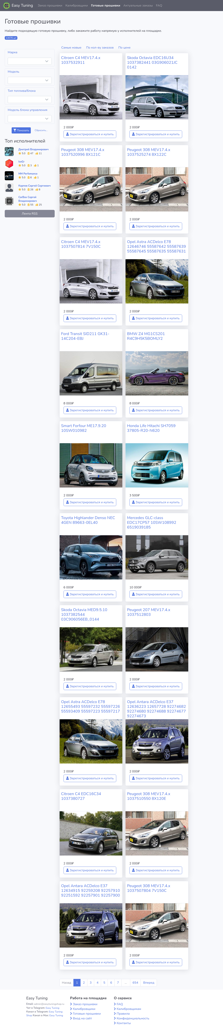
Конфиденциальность (133, 1018)
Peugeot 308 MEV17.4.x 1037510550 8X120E (148, 796)
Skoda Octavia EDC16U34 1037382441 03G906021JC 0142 (152, 62)
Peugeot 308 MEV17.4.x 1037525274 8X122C (148, 152)
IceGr (21, 161)
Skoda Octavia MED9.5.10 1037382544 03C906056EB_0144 (84, 614)
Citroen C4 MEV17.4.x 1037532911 (80, 60)
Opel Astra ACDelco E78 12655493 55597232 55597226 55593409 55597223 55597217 (90, 706)
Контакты (124, 1023)
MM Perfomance (27, 174)
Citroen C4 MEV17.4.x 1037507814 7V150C (81, 244)
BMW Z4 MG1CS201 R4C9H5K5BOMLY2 (146, 336)
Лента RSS (29, 213)
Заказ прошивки (50, 5)
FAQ (159, 5)
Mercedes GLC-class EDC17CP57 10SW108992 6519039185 (151, 522)
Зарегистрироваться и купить (90, 134)
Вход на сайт (82, 1018)
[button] (217, 5)
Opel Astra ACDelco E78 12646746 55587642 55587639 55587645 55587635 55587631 (156, 246)
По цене (124, 47)
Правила (123, 1014)
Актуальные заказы (138, 5)
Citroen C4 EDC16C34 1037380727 (81, 796)
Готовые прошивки (105, 5)
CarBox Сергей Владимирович (27, 199)
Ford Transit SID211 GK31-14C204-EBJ (85, 336)
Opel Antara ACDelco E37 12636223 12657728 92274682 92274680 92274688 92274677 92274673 (156, 709)
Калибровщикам (129, 1009)
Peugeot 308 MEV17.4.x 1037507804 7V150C (148, 888)
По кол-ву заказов (99, 47)
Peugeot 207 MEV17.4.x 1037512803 (148, 612)
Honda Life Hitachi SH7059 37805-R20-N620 (151, 428)
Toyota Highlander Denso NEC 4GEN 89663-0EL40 (88, 520)
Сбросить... (41, 130)
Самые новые (71, 47)
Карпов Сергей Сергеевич (34, 186)
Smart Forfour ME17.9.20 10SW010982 (83, 428)
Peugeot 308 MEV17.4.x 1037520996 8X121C (82, 152)
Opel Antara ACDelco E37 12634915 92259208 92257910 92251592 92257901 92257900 (90, 890)
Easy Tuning (22, 5)
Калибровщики (76, 5)
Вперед (148, 983)
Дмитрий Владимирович (33, 149)
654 (135, 983)
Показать (21, 130)
